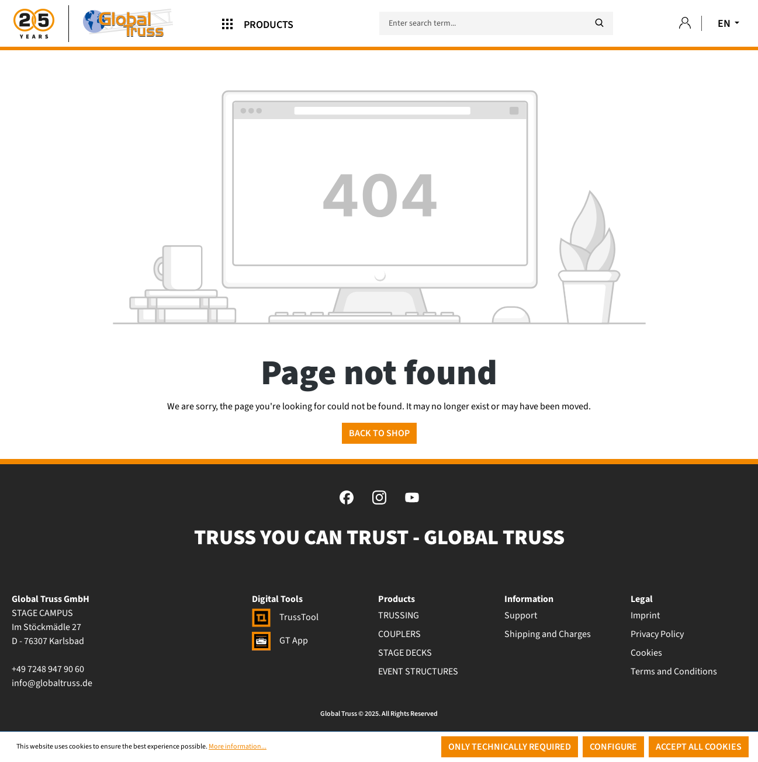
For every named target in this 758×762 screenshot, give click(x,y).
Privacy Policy (657, 634)
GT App (280, 640)
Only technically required (509, 746)
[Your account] (685, 23)
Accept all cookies (699, 746)
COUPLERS (399, 634)
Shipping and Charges (547, 634)
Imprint (645, 615)
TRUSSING (398, 615)
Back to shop (379, 433)
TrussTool (285, 617)
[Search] (599, 23)
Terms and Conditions (674, 671)
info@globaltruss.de (52, 683)
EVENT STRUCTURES (418, 671)
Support (520, 615)
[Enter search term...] (496, 23)
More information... (237, 746)
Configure (613, 746)
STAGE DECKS (405, 652)
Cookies (646, 652)
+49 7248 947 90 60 (48, 669)
